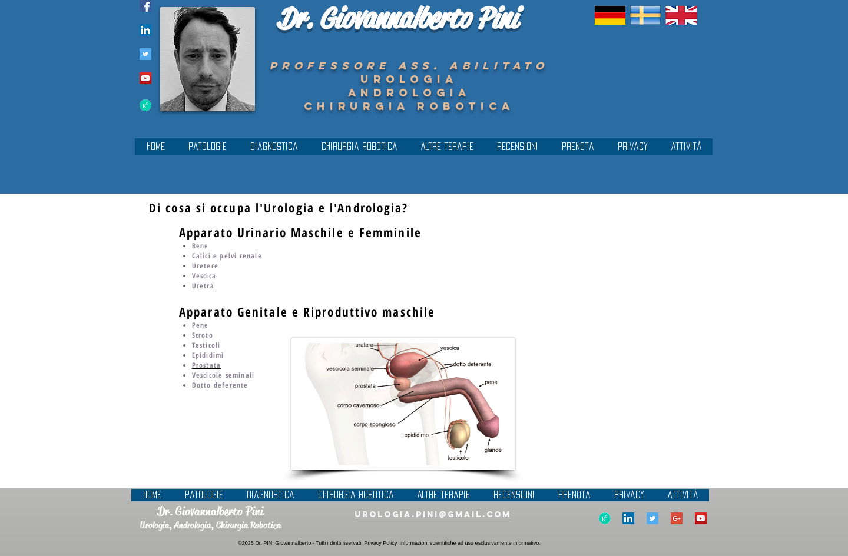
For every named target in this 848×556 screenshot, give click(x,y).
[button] (274, 150)
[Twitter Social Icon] (145, 54)
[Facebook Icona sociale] (145, 6)
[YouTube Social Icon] (145, 78)
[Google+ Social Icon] (677, 518)
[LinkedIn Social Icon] (145, 30)
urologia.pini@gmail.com (433, 515)
